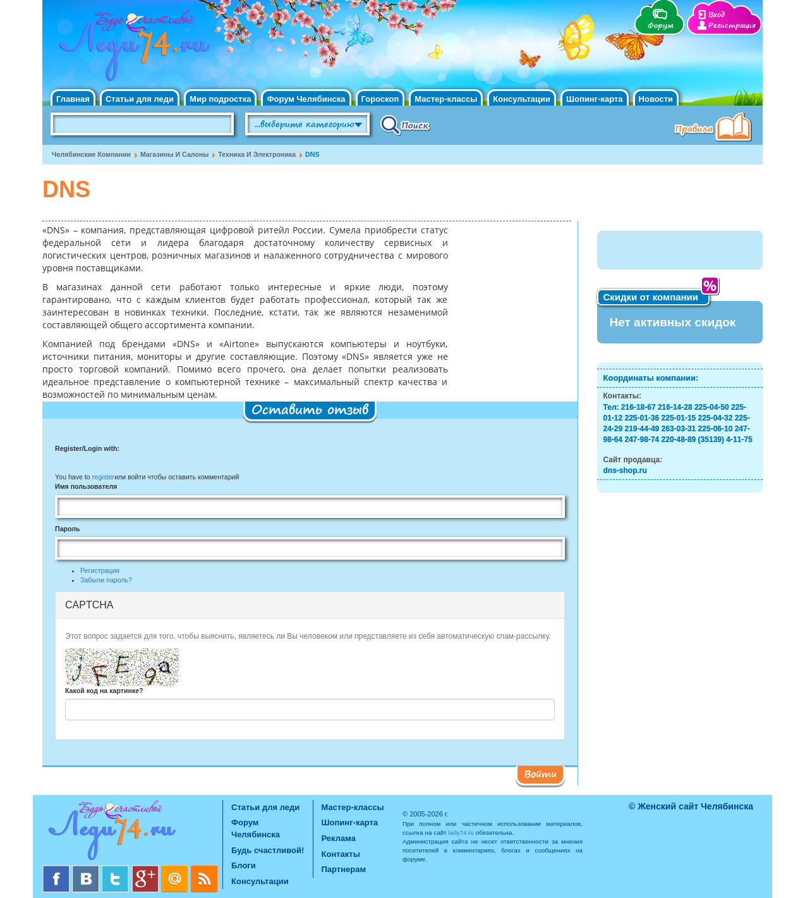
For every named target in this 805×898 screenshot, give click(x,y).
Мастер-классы (446, 99)
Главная (73, 99)
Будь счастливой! (267, 850)
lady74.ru (461, 832)
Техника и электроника (257, 154)
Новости (656, 99)
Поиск (405, 125)
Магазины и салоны (174, 154)
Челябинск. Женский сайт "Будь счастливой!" (132, 49)
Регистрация (732, 25)
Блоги (243, 865)
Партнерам (344, 869)
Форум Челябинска (306, 99)
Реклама (339, 838)
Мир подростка (220, 99)
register (103, 477)
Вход (716, 14)
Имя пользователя (86, 486)
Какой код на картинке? (104, 690)
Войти (540, 773)
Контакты (341, 854)
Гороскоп (380, 99)
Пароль (67, 528)
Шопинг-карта (594, 99)
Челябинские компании (91, 154)
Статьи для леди (140, 99)
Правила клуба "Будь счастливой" (715, 128)
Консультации (521, 99)
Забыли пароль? (106, 580)
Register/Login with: (87, 448)
